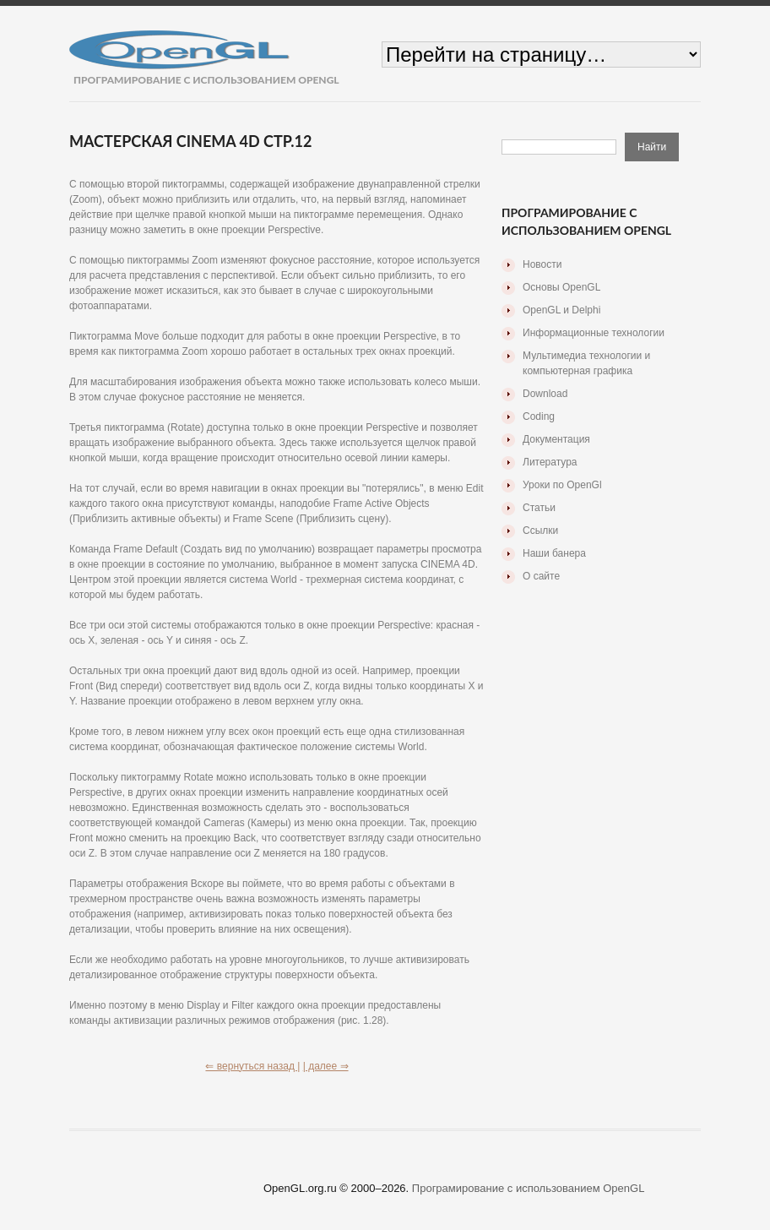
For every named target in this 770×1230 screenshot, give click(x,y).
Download (545, 394)
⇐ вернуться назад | (252, 1066)
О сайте (541, 576)
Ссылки (540, 530)
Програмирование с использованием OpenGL (528, 1188)
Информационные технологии (593, 333)
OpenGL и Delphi (561, 310)
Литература (550, 462)
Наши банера (554, 553)
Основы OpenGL (561, 287)
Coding (539, 416)
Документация (556, 439)
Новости (542, 264)
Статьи (539, 508)
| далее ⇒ (326, 1066)
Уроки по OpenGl (562, 485)
